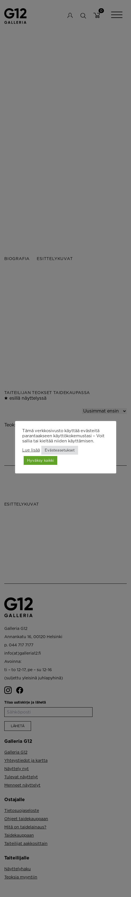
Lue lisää (31, 450)
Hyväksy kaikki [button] (40, 460)
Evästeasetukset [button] (60, 450)
